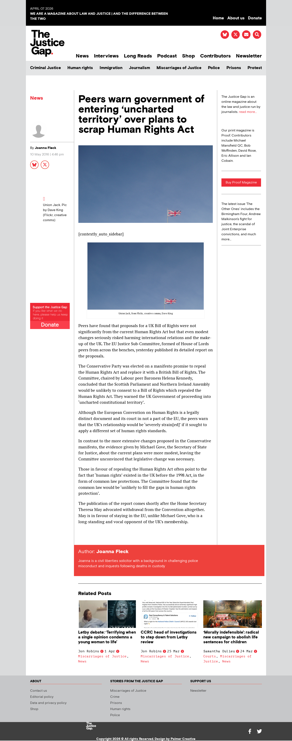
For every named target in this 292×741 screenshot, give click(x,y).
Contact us (38, 691)
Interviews (106, 56)
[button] (257, 34)
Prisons (233, 68)
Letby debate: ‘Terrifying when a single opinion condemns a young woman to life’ (107, 637)
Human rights (80, 68)
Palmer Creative (183, 739)
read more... (248, 112)
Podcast (167, 56)
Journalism (139, 68)
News (82, 56)
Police (214, 68)
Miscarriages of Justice (179, 68)
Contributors (215, 56)
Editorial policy (42, 697)
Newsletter (249, 56)
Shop (188, 56)
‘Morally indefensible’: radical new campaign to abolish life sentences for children (231, 637)
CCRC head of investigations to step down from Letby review (169, 637)
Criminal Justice (45, 68)
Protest (255, 68)
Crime (114, 697)
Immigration (111, 68)
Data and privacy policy (48, 703)
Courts (209, 656)
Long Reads (138, 56)
